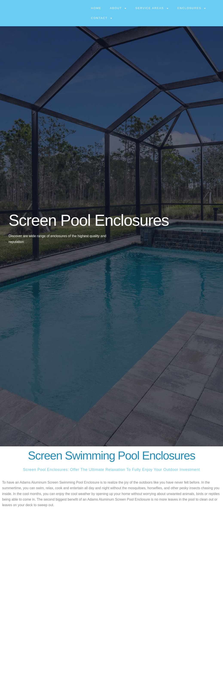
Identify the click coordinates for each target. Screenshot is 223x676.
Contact (102, 18)
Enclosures (191, 8)
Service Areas (152, 8)
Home (96, 8)
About (118, 8)
